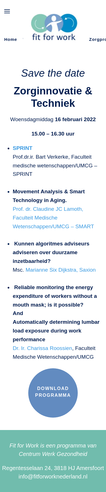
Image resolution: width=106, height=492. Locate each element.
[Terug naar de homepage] (53, 28)
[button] (7, 11)
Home (10, 39)
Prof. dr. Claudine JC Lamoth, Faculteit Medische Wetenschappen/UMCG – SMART (53, 217)
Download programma (53, 392)
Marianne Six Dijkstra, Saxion (60, 270)
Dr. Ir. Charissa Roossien (42, 348)
